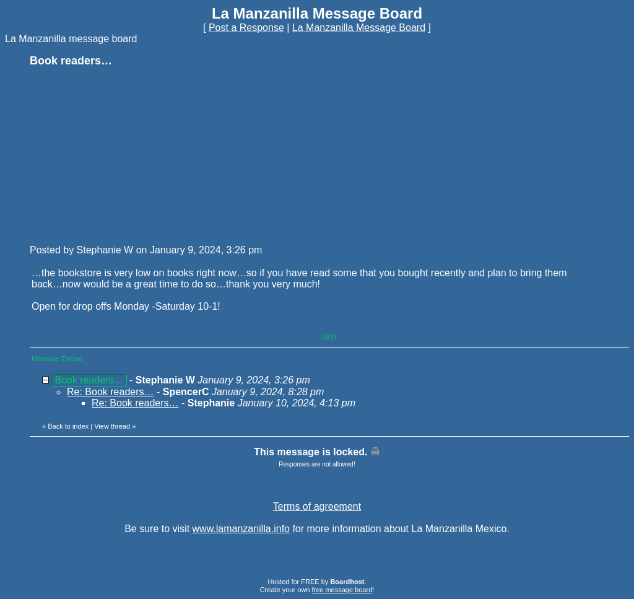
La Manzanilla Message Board (358, 27)
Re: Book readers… (110, 392)
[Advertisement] (122, 154)
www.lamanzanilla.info (241, 528)
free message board (341, 589)
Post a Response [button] (246, 27)
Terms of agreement (317, 506)
